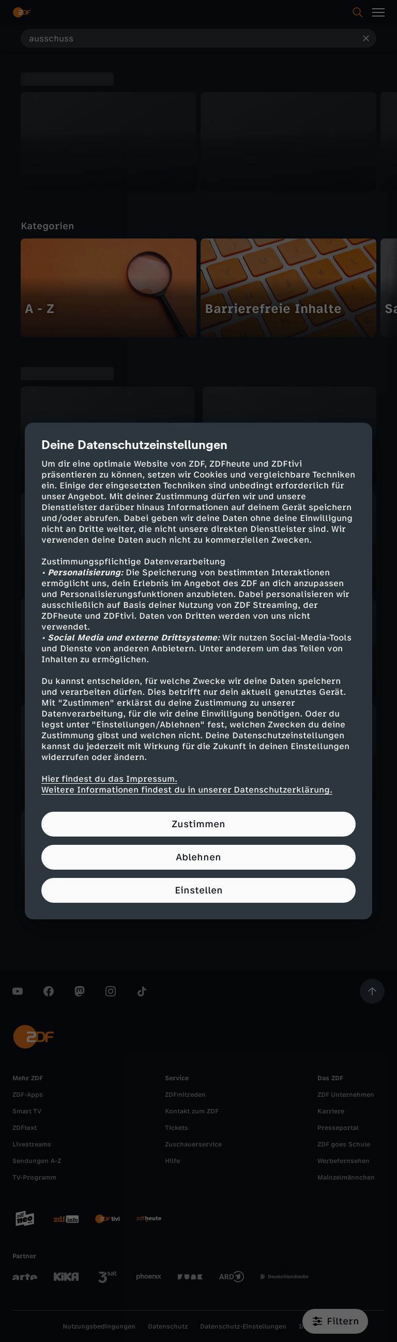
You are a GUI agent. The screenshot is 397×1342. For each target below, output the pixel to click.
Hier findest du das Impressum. (109, 779)
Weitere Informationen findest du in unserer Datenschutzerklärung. (186, 790)
